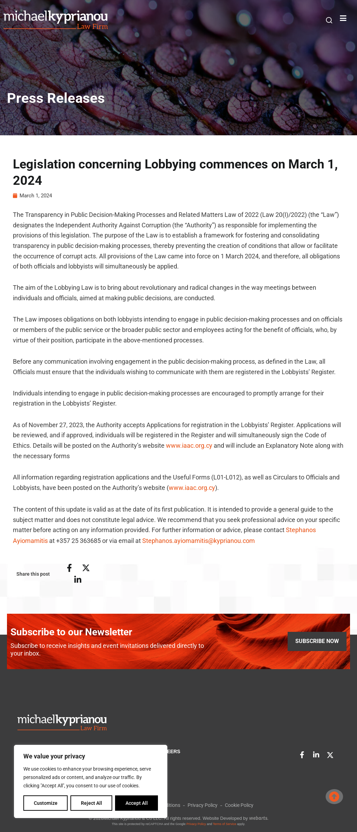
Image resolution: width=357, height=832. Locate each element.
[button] (329, 20)
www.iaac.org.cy (189, 446)
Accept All (137, 803)
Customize (46, 803)
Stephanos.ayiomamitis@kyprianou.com (198, 540)
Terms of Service (224, 823)
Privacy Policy (196, 823)
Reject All (91, 803)
